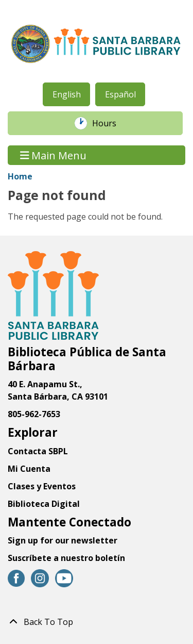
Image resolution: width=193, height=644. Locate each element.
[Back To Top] (96, 622)
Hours (110, 123)
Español (120, 94)
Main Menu (53, 155)
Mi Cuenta (29, 468)
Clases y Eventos (42, 486)
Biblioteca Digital (44, 503)
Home (20, 176)
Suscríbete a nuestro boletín (66, 558)
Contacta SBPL (38, 451)
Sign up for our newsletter (62, 540)
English (66, 94)
